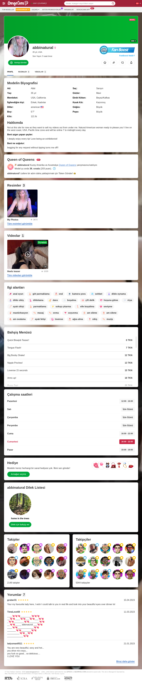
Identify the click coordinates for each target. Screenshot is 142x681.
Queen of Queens (67, 165)
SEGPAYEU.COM (80, 672)
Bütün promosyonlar (52, 9)
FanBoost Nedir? (127, 56)
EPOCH (69, 672)
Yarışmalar (69, 9)
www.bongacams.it (32, 672)
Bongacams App (84, 9)
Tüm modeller (8, 9)
